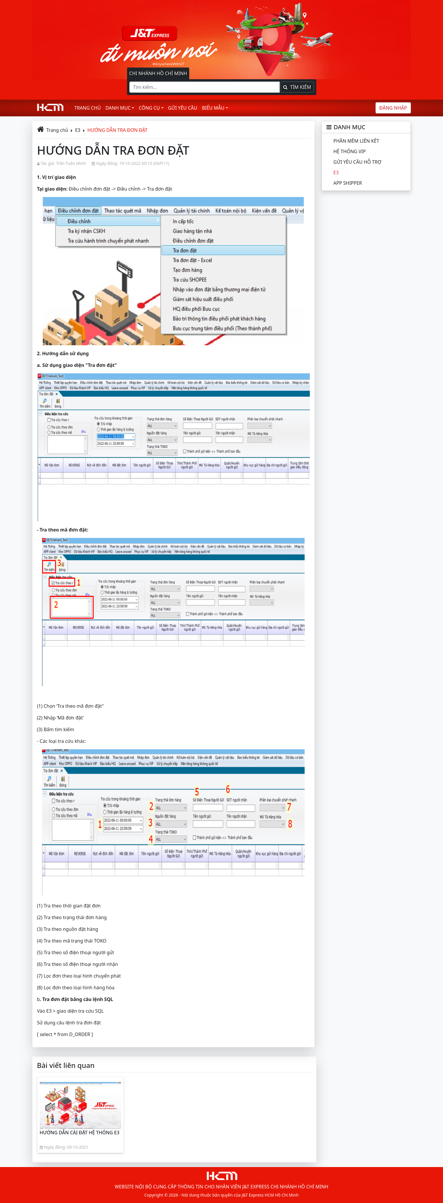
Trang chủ (87, 108)
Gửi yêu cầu (182, 108)
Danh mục (118, 108)
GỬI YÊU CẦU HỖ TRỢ (357, 162)
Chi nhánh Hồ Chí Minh (158, 73)
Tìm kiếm (297, 87)
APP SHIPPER (347, 183)
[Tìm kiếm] (204, 87)
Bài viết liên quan (66, 1065)
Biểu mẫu (213, 108)
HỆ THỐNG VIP (349, 151)
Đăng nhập (393, 108)
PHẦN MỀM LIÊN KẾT (356, 141)
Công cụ (149, 108)
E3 (77, 130)
